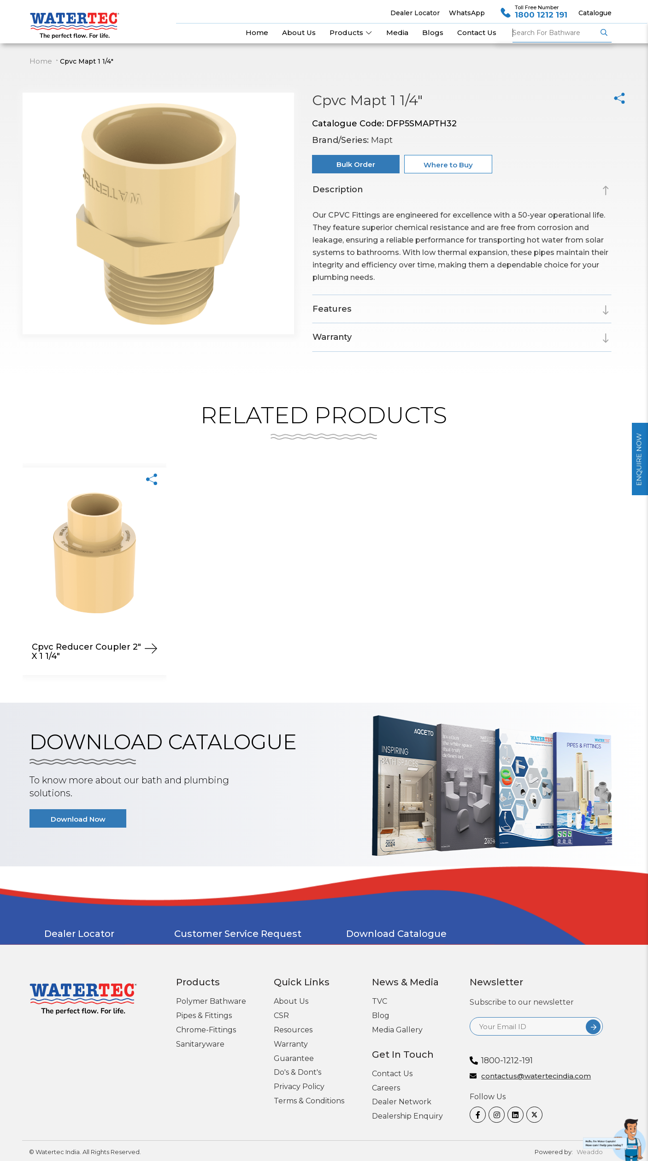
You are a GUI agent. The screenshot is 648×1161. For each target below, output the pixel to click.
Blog (380, 1015)
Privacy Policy (299, 1086)
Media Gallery (397, 1029)
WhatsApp (467, 13)
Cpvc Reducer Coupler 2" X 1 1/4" (86, 651)
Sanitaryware (200, 1044)
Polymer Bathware (211, 1001)
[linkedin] (513, 1115)
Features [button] (332, 309)
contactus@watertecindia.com (536, 1076)
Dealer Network (401, 1101)
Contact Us (392, 1073)
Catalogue (595, 13)
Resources (293, 1029)
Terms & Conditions (309, 1100)
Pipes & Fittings (204, 1015)
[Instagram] (495, 1115)
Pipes (555, 33)
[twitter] (532, 1115)
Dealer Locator (415, 13)
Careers (386, 1088)
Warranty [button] (332, 337)
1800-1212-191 (507, 1060)
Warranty (291, 1044)
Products (351, 32)
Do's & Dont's (297, 1072)
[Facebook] (476, 1115)
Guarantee (294, 1058)
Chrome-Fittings (206, 1029)
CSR (281, 1015)
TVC (379, 1001)
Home (40, 61)
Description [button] (337, 189)
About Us (291, 1001)
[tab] (461, 191)
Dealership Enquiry (407, 1116)
